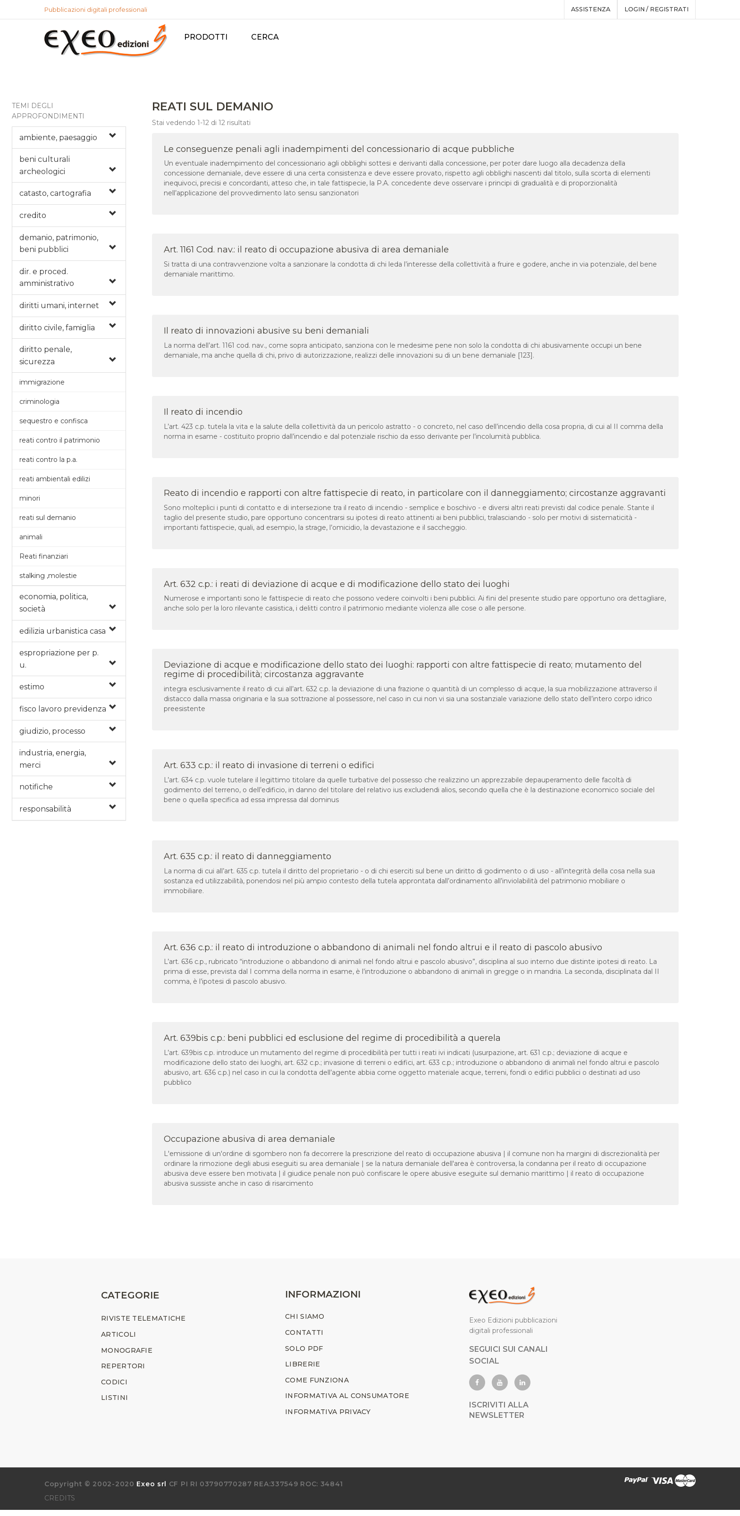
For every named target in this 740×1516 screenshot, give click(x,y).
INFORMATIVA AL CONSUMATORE (347, 1402)
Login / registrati (654, 9)
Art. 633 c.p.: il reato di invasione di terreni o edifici (269, 768)
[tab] (69, 140)
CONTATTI (304, 1338)
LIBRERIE (302, 1370)
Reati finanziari (43, 559)
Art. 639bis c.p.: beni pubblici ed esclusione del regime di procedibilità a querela (332, 1041)
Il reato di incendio (203, 415)
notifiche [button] (36, 790)
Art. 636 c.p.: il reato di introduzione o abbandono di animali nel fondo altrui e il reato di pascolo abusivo (383, 950)
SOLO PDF (304, 1354)
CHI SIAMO (305, 1323)
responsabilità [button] (45, 812)
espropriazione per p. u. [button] (59, 662)
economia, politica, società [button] (53, 606)
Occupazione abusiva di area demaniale (249, 1142)
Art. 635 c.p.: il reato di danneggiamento (247, 859)
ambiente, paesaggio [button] (58, 140)
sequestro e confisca (53, 424)
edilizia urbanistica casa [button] (62, 633)
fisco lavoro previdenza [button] (62, 712)
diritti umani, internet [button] (59, 308)
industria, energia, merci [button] (52, 762)
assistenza (584, 9)
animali (30, 540)
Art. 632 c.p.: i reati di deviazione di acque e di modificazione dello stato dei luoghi (337, 587)
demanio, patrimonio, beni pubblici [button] (58, 246)
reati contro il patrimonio (59, 443)
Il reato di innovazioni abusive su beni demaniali (266, 334)
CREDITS (59, 1504)
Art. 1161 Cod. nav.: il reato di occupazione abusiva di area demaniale (306, 253)
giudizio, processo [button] (52, 733)
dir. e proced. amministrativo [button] (46, 280)
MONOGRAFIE (126, 1356)
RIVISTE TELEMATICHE (143, 1325)
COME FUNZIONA (317, 1386)
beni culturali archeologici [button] (44, 168)
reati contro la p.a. (48, 463)
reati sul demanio (47, 521)
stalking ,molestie (48, 579)
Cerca (269, 37)
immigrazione (42, 385)
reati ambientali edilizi (54, 482)
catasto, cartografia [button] (55, 196)
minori (29, 501)
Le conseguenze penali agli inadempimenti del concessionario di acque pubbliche (339, 152)
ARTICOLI (118, 1340)
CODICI (114, 1388)
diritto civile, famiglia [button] (57, 330)
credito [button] (32, 218)
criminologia (39, 405)
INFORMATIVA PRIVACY (328, 1418)
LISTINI (114, 1404)
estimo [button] (31, 690)
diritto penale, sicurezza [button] (45, 358)
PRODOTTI (209, 37)
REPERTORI (123, 1372)
